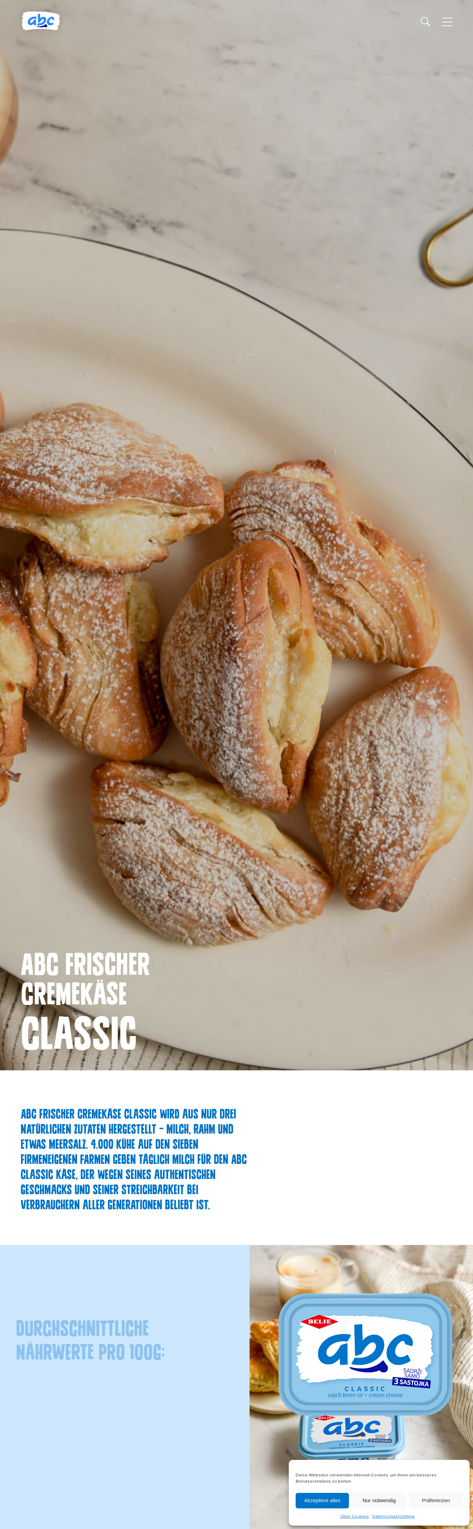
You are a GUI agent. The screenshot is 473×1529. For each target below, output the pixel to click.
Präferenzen (436, 1500)
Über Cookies (354, 1516)
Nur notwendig (379, 1500)
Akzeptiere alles (322, 1500)
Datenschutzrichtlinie (393, 1516)
